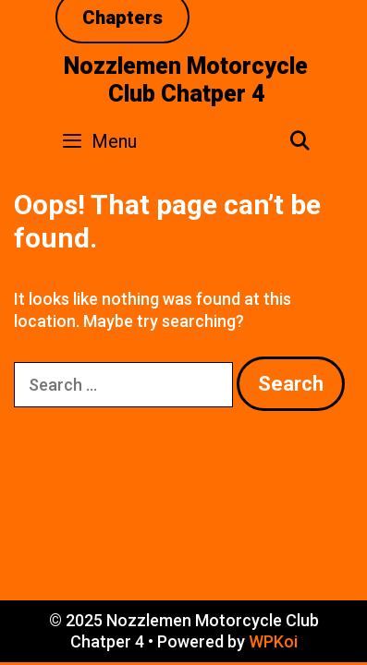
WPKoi (273, 641)
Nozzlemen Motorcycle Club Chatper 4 (186, 80)
